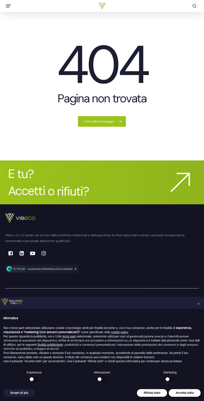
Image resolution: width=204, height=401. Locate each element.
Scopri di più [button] (19, 392)
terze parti (69, 336)
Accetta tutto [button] (185, 392)
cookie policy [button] (119, 332)
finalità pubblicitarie (50, 344)
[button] (8, 6)
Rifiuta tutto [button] (152, 392)
